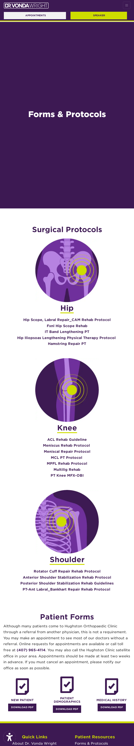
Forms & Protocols (91, 743)
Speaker (99, 15)
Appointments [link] (35, 15)
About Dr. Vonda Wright (34, 743)
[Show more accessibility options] (9, 737)
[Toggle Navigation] (126, 5)
